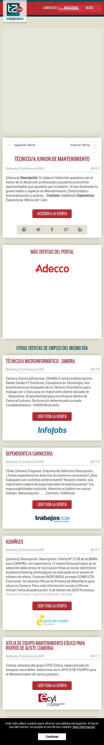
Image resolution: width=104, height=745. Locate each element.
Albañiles (14, 541)
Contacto (50, 7)
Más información (84, 727)
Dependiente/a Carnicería (29, 453)
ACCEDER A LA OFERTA (52, 213)
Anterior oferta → (83, 145)
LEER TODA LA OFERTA (52, 416)
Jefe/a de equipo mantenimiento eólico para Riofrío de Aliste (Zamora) (45, 645)
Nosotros (71, 7)
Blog (89, 7)
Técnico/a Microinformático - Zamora (40, 361)
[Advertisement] (52, 80)
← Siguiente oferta (21, 145)
